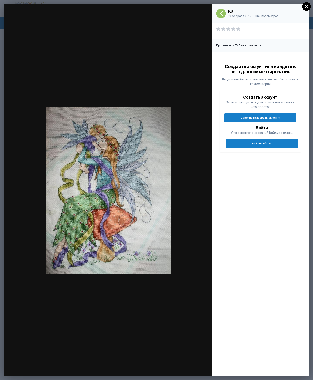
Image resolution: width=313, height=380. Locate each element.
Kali (232, 11)
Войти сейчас (262, 143)
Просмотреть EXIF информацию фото (240, 45)
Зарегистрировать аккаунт (260, 117)
